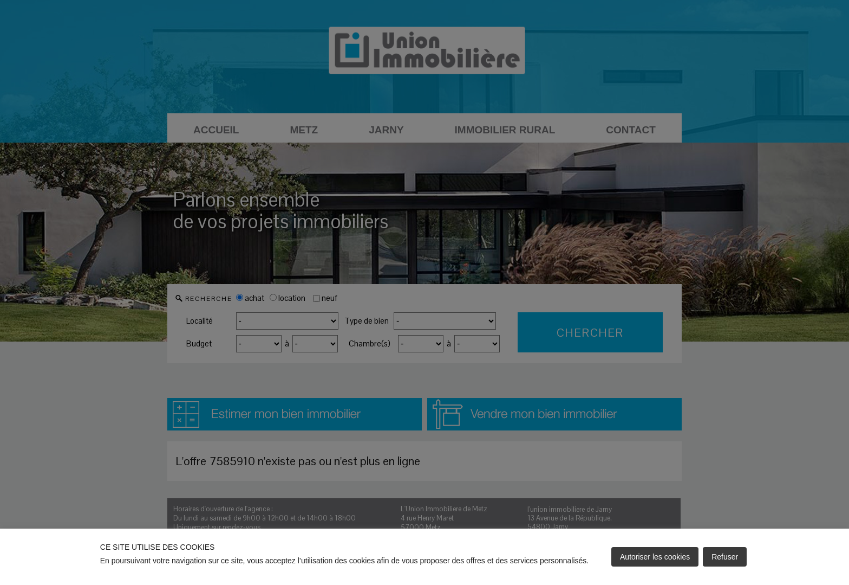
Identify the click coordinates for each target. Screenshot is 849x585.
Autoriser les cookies (655, 556)
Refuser (724, 556)
